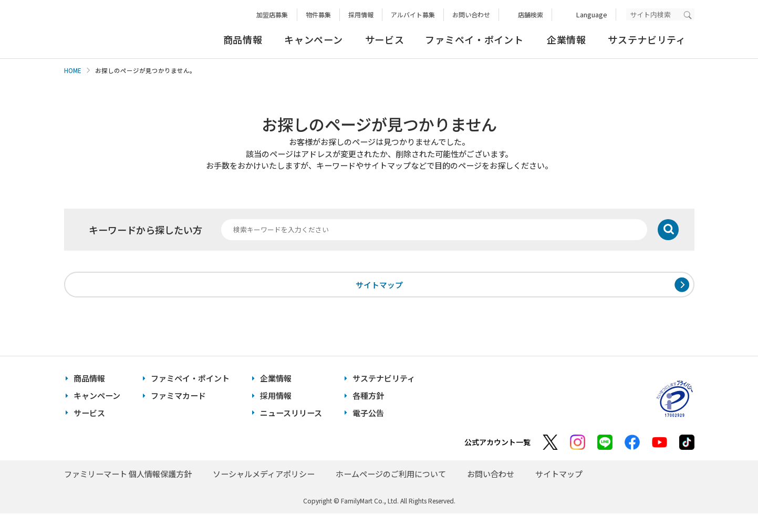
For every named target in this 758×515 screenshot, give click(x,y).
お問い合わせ (471, 14)
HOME (72, 70)
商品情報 (243, 39)
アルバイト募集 (413, 14)
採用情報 (360, 14)
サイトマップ (379, 285)
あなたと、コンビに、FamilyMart (116, 29)
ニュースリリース (291, 413)
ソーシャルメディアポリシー (264, 475)
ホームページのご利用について (391, 475)
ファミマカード (178, 397)
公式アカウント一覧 (497, 443)
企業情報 (566, 39)
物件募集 (318, 14)
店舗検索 (530, 14)
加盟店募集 (272, 14)
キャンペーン (313, 39)
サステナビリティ (647, 39)
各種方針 (368, 397)
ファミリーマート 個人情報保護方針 (128, 475)
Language (591, 14)
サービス (384, 39)
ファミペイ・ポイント (474, 39)
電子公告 (368, 413)
